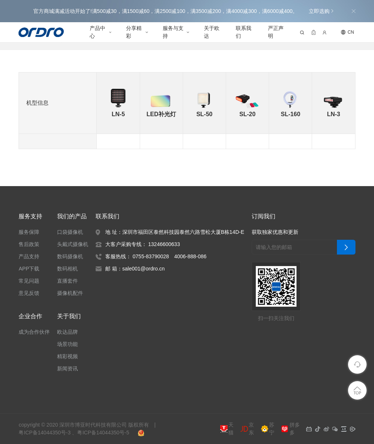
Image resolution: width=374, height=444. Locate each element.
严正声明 (276, 32)
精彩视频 (67, 356)
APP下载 (29, 268)
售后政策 (29, 244)
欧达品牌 (67, 331)
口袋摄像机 (70, 232)
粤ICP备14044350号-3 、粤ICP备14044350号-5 (74, 432)
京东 (247, 429)
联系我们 (243, 32)
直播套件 (67, 280)
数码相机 (67, 268)
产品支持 (29, 256)
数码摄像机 (70, 256)
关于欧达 (211, 32)
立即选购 (321, 11)
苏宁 (267, 429)
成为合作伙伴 (34, 331)
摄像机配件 (70, 293)
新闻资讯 (67, 368)
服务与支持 (173, 32)
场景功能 (67, 344)
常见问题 (29, 280)
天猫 (227, 429)
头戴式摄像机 (73, 244)
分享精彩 (134, 32)
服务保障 (29, 232)
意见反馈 (29, 293)
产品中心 (97, 32)
